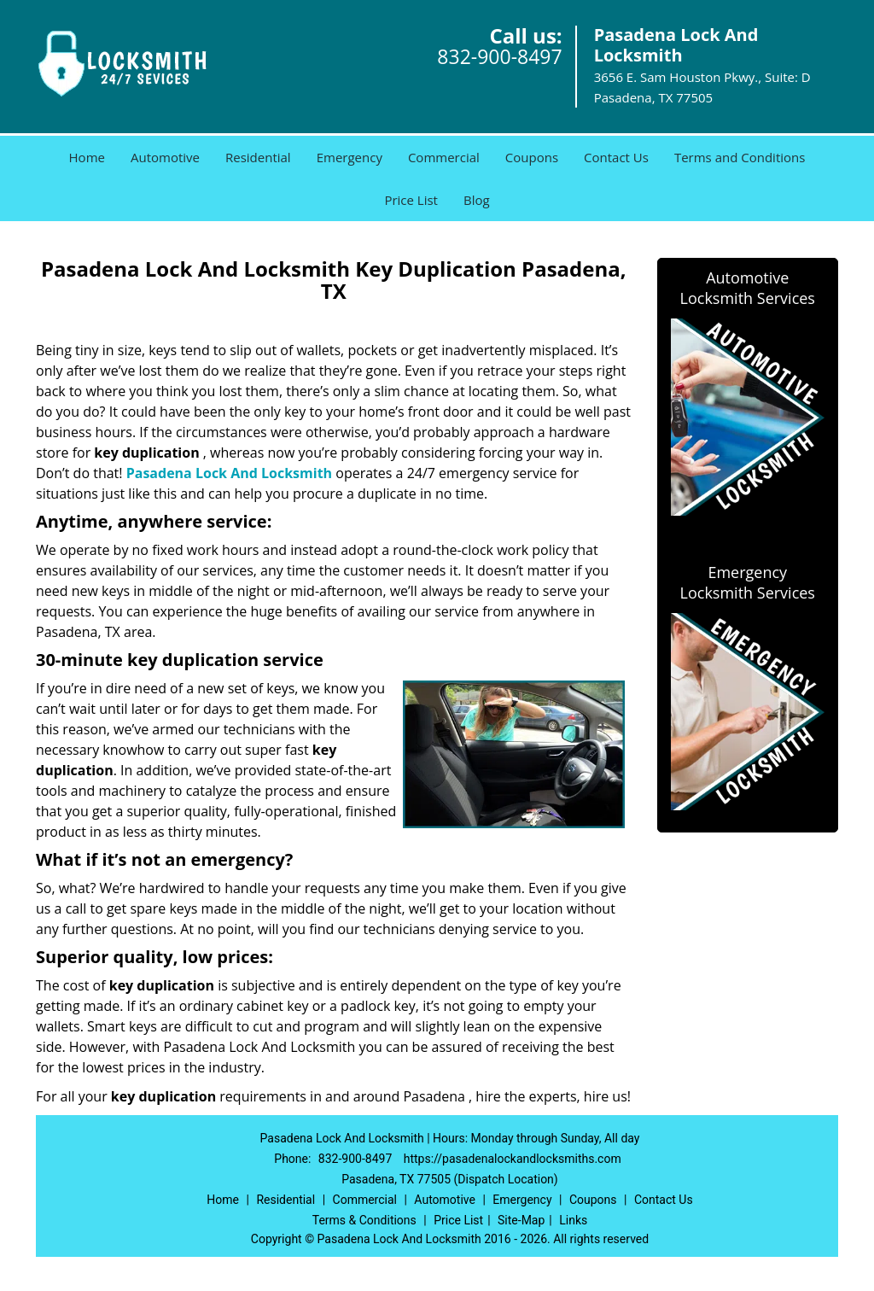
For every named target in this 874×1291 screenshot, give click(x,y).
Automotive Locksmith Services (747, 287)
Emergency (349, 157)
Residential (258, 157)
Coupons (531, 157)
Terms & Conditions (364, 1220)
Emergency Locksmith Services (747, 582)
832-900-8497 (499, 56)
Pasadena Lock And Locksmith (229, 473)
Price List (411, 199)
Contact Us (616, 157)
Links (573, 1220)
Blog (476, 199)
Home (87, 157)
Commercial (444, 157)
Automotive (165, 157)
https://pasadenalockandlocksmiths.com (512, 1158)
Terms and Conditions (740, 157)
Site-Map (521, 1220)
